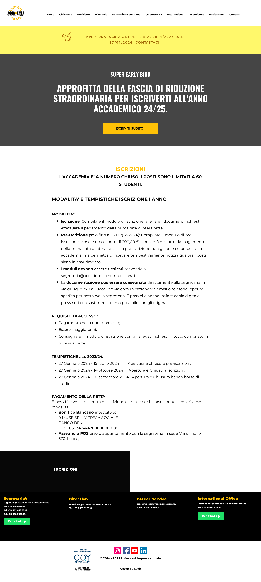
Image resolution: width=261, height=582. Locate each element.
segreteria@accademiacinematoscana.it (99, 275)
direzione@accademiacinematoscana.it (91, 504)
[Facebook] (126, 550)
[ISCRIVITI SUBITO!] (130, 128)
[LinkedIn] (143, 550)
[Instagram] (117, 550)
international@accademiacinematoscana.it (222, 503)
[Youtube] (134, 550)
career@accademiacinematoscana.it (157, 503)
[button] (176, 13)
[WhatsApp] (17, 521)
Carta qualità (130, 568)
